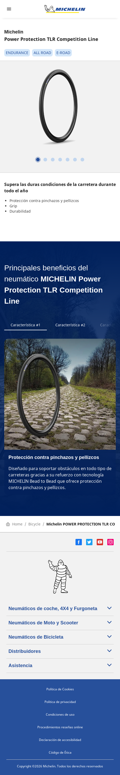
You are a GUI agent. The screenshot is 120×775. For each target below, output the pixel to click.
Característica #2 (70, 324)
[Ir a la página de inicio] (65, 9)
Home (14, 524)
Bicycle (34, 524)
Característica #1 (26, 324)
